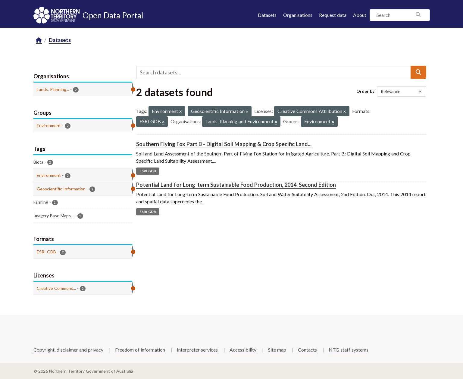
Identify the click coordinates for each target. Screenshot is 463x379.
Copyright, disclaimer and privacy (68, 349)
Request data (332, 15)
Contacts (307, 349)
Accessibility (243, 349)
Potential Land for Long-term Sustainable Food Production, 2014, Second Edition (236, 184)
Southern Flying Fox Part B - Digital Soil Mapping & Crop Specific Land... (223, 144)
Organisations (297, 15)
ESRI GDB (147, 171)
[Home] (39, 40)
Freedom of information (140, 349)
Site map (277, 349)
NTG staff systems (348, 349)
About (359, 15)
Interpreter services (197, 349)
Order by (365, 91)
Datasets (267, 15)
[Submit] (418, 72)
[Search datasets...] (273, 72)
